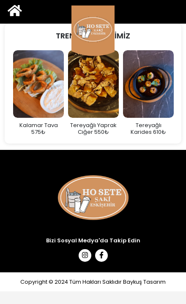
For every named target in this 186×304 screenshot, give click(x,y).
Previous (4, 93)
